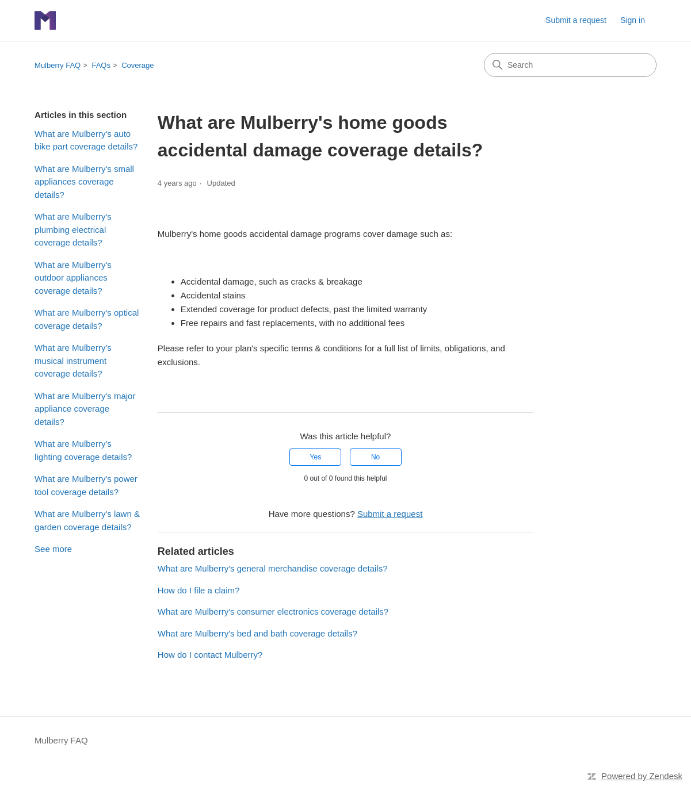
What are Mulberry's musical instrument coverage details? (73, 360)
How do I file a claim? (199, 590)
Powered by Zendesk (641, 776)
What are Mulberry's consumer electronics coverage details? (273, 611)
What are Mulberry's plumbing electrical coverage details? (73, 229)
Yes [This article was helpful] (316, 457)
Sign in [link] (632, 20)
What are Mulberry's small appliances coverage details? (84, 182)
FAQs (100, 65)
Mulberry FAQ (58, 65)
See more (53, 549)
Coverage (137, 65)
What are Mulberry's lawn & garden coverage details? (87, 520)
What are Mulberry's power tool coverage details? (86, 485)
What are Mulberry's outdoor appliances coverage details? (73, 278)
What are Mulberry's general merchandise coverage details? (273, 568)
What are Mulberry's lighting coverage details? (83, 450)
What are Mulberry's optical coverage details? (87, 319)
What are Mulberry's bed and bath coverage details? (257, 633)
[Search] (570, 64)
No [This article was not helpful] (375, 457)
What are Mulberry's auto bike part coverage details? (86, 140)
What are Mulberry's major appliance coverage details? (85, 409)
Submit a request (575, 20)
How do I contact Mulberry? (210, 655)
